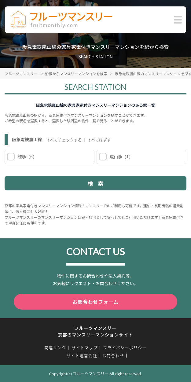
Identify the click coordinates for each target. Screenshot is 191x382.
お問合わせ (113, 356)
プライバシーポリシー (125, 348)
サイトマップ (85, 348)
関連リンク (55, 348)
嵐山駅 (120, 156)
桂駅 (26, 156)
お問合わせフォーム (95, 301)
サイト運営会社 (82, 356)
